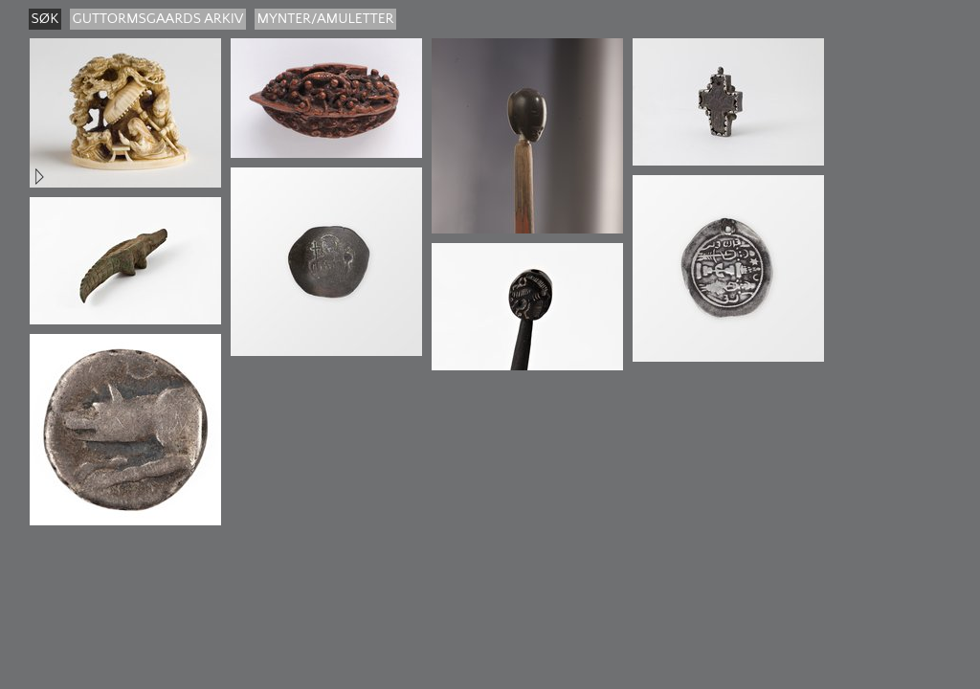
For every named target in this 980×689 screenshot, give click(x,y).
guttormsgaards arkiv (158, 19)
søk (45, 19)
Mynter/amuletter (325, 19)
